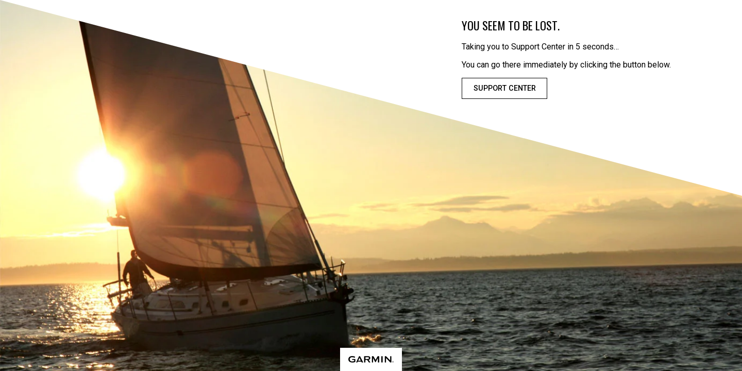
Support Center (505, 88)
